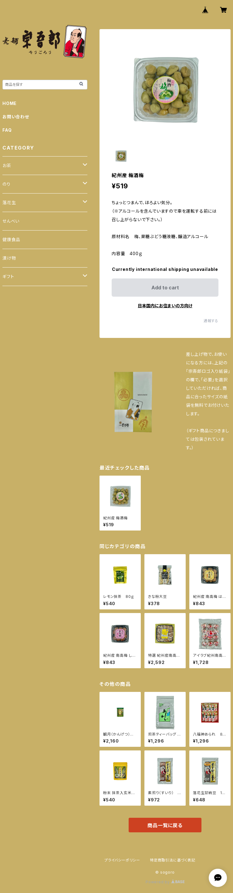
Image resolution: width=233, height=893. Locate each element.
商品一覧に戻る (165, 825)
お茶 (6, 165)
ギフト (8, 276)
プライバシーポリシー (122, 860)
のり (6, 184)
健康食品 (11, 239)
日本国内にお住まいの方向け (165, 305)
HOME (9, 103)
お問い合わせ (15, 116)
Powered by (165, 882)
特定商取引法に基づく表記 (172, 860)
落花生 (9, 202)
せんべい (10, 221)
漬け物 (9, 258)
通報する (211, 320)
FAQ (7, 130)
